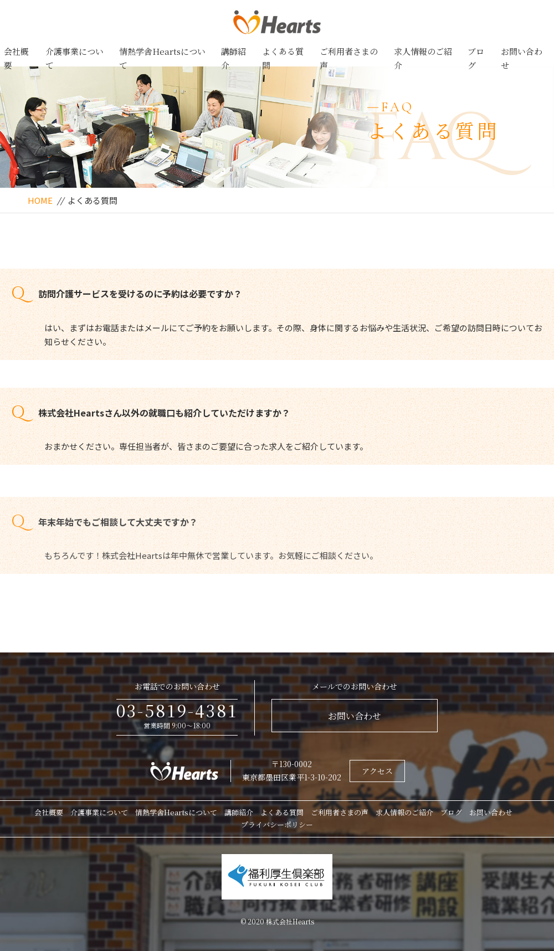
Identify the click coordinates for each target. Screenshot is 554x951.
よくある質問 (283, 58)
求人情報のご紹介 (423, 58)
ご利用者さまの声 (349, 58)
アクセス (377, 771)
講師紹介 (233, 58)
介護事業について (74, 58)
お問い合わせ (521, 58)
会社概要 (16, 58)
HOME (40, 200)
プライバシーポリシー (277, 824)
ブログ (476, 58)
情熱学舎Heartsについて (162, 58)
